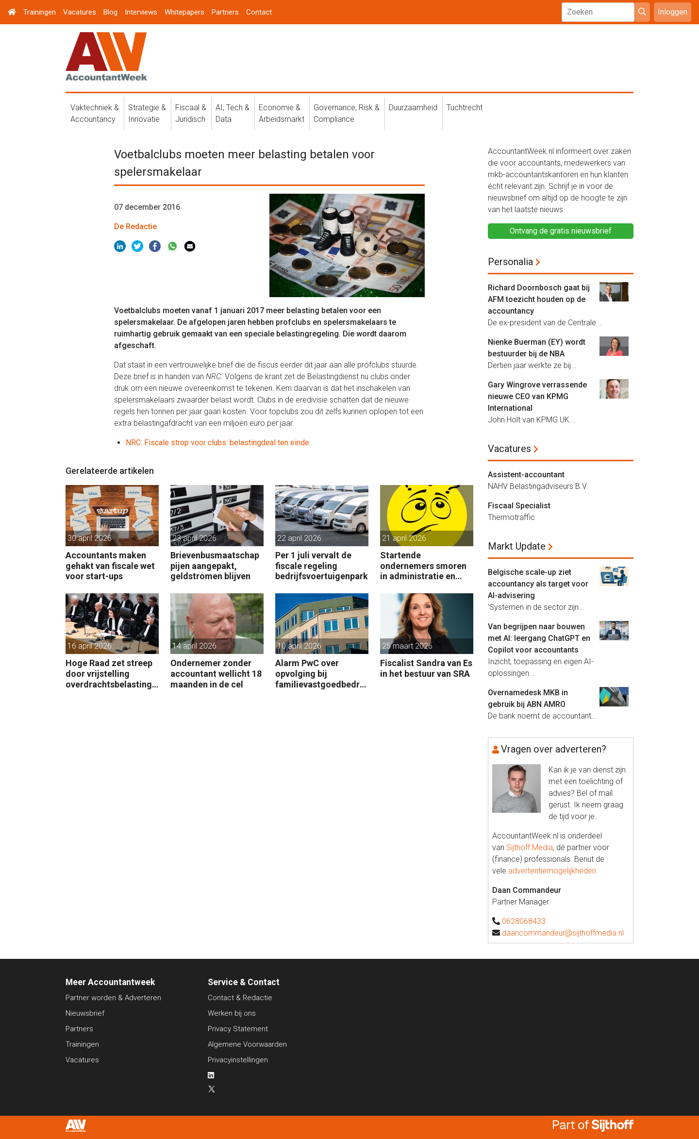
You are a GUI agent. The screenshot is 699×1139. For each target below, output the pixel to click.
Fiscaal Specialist (519, 505)
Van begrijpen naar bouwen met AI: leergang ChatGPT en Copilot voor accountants (539, 638)
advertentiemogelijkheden (552, 870)
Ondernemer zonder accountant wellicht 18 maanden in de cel (216, 673)
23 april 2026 (194, 538)
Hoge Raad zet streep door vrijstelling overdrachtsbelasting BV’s (109, 673)
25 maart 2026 (407, 646)
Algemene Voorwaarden (247, 1044)
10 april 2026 (299, 646)
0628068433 (524, 921)
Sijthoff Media (529, 847)
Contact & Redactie (240, 997)
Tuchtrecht (465, 107)
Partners (225, 12)
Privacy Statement (238, 1028)
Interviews (141, 12)
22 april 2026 (299, 538)
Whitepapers (184, 12)
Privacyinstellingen (238, 1059)
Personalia (510, 262)
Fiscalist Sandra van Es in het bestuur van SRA (426, 668)
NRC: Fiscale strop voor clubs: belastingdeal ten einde (217, 442)
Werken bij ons (232, 1013)
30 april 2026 (89, 538)
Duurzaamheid (413, 107)
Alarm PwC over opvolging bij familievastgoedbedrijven (320, 673)
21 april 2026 (404, 538)
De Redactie (135, 226)
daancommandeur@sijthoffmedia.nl (563, 933)
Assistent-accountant (526, 474)
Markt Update (517, 546)
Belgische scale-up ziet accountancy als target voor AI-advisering (538, 584)
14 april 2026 (194, 646)
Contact (259, 12)
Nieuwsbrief (85, 1013)
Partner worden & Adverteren (113, 997)
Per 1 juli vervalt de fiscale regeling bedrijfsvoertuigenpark (321, 565)
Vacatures (79, 12)
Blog (110, 12)
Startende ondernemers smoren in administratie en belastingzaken (423, 566)
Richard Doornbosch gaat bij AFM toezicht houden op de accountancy (539, 299)
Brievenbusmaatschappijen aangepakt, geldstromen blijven (214, 565)
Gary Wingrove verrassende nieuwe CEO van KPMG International (537, 396)
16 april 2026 (89, 646)
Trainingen (39, 12)
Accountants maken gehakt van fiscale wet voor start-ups (110, 565)
